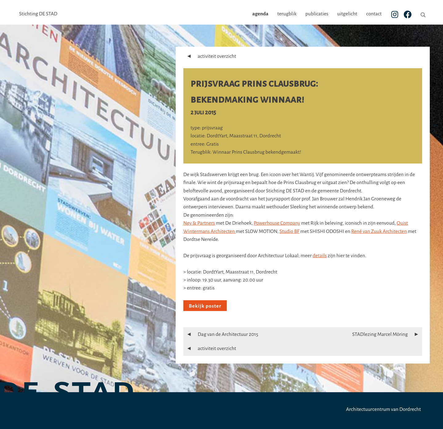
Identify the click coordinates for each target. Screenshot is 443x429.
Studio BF (289, 231)
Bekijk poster (205, 306)
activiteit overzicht (209, 56)
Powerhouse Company (277, 223)
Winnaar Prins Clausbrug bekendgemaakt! (257, 152)
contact (373, 14)
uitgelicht (347, 14)
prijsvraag (212, 128)
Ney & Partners (199, 223)
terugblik (286, 14)
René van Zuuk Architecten (379, 231)
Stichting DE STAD (38, 14)
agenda (260, 14)
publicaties (316, 14)
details (320, 255)
